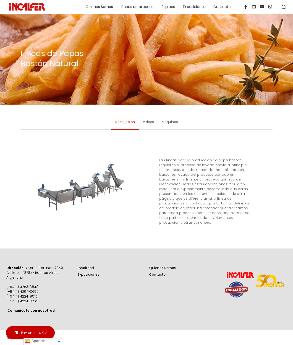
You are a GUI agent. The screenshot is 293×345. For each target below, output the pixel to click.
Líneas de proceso (137, 6)
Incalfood (86, 268)
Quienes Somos (99, 6)
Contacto (222, 6)
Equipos (168, 6)
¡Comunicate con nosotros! (30, 310)
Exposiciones (194, 6)
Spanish (35, 341)
